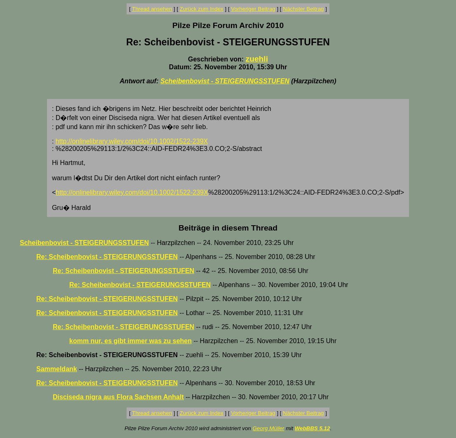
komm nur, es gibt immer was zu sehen (130, 340)
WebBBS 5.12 (312, 428)
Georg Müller (268, 428)
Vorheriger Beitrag (253, 9)
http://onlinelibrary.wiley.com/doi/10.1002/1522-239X (132, 141)
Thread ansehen (152, 9)
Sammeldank (56, 368)
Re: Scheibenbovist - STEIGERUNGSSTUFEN (107, 256)
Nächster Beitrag (303, 9)
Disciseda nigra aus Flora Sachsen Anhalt (118, 396)
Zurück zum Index (201, 9)
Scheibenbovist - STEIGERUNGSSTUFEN (224, 81)
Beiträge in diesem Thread (228, 228)
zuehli (257, 58)
